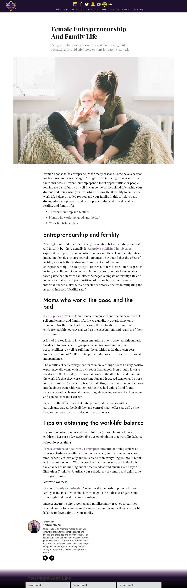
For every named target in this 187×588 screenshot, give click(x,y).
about (58, 10)
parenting (126, 10)
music (66, 10)
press (75, 10)
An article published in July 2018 (110, 248)
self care (114, 10)
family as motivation (69, 488)
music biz (138, 10)
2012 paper (53, 316)
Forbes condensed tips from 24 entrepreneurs (74, 449)
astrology (93, 10)
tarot (104, 10)
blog (83, 10)
